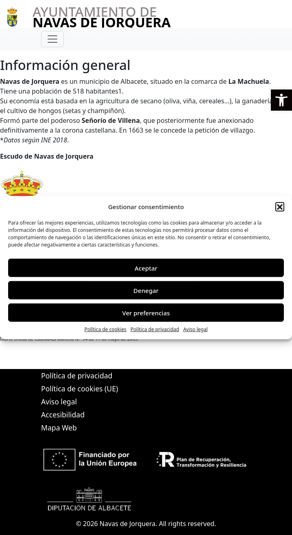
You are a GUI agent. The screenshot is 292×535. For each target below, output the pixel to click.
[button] (281, 100)
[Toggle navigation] (52, 39)
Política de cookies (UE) (79, 388)
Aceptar (146, 268)
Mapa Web (59, 427)
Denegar (146, 290)
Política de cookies (105, 329)
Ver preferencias (146, 312)
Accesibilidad (63, 414)
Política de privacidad (155, 329)
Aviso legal (195, 329)
